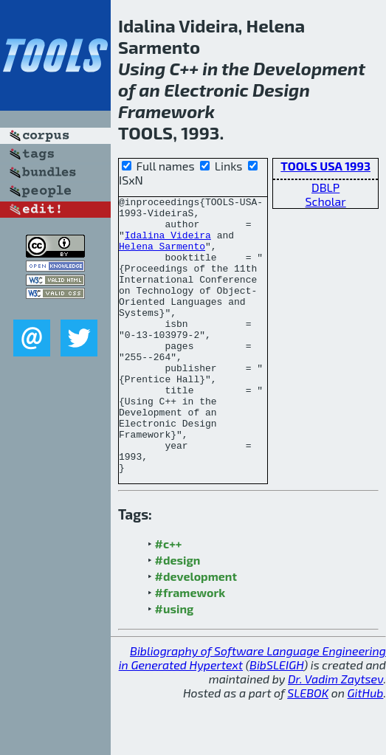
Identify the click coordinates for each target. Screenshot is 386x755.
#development (196, 631)
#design (178, 615)
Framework (166, 111)
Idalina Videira (168, 243)
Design (281, 89)
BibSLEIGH (276, 720)
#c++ (168, 599)
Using (141, 68)
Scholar (326, 201)
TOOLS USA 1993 (325, 166)
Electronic (206, 89)
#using (174, 664)
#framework (190, 648)
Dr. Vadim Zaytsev (335, 734)
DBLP (325, 187)
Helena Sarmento (162, 256)
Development (309, 68)
